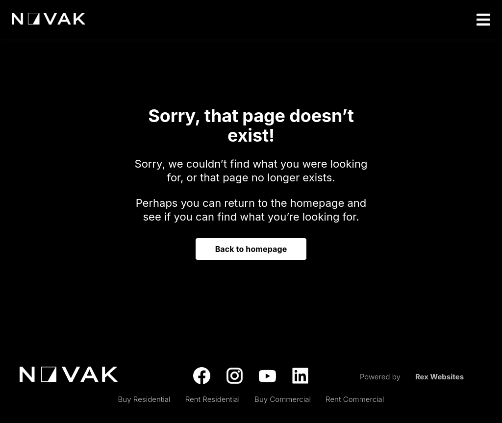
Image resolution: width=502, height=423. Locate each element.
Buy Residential (144, 399)
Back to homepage (251, 249)
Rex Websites (439, 376)
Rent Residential (212, 399)
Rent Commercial (355, 399)
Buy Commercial (282, 399)
